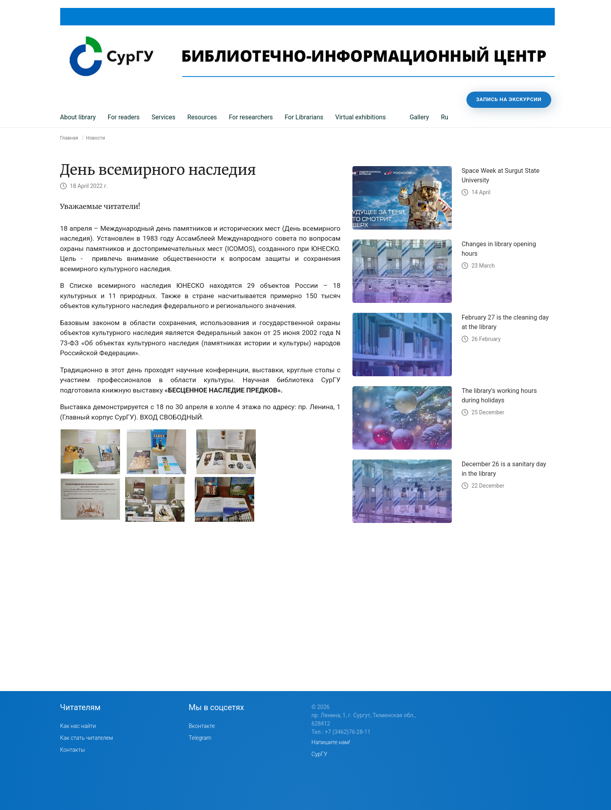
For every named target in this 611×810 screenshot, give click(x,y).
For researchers (251, 117)
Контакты (72, 750)
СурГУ (319, 754)
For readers (124, 117)
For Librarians (304, 117)
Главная (69, 138)
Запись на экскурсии (508, 99)
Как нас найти (78, 726)
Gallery (419, 117)
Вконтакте (202, 726)
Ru (444, 117)
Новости (95, 138)
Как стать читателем (86, 738)
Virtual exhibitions (360, 117)
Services (163, 117)
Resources (202, 117)
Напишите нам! (331, 742)
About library (78, 117)
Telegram (200, 738)
